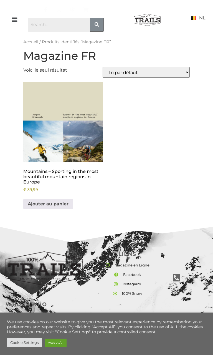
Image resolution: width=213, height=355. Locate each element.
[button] (14, 19)
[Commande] (146, 72)
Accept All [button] (55, 342)
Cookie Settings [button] (24, 342)
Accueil (30, 41)
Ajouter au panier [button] (48, 204)
